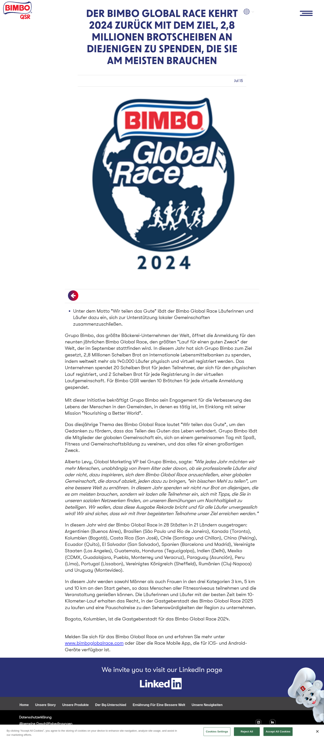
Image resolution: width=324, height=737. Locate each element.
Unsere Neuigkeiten (207, 705)
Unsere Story (45, 705)
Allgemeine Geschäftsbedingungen (45, 724)
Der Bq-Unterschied (110, 705)
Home (24, 705)
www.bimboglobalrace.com (94, 643)
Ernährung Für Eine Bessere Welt (159, 705)
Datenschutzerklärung (35, 717)
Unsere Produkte (75, 705)
